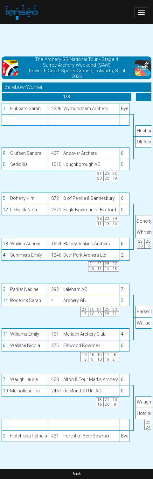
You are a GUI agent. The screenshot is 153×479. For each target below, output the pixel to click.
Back (77, 474)
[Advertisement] (76, 40)
